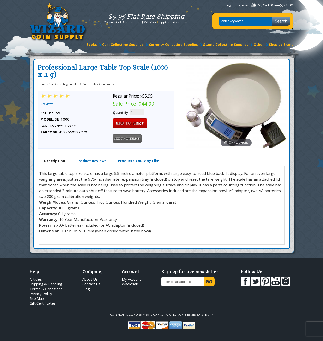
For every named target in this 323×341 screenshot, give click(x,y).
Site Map (37, 298)
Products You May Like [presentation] (138, 160)
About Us (90, 279)
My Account (131, 279)
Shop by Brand (281, 44)
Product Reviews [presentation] (91, 160)
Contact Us (91, 284)
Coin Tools (89, 84)
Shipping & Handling (46, 284)
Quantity (120, 112)
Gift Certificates (43, 303)
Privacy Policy (41, 293)
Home (42, 84)
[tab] (54, 161)
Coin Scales (106, 84)
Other (259, 44)
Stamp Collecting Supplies (225, 44)
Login (229, 5)
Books (91, 44)
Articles (36, 279)
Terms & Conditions (46, 288)
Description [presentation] (54, 160)
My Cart (263, 5)
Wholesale (130, 284)
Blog (86, 288)
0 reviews (46, 104)
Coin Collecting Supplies (123, 44)
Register (243, 5)
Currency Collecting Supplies (173, 44)
